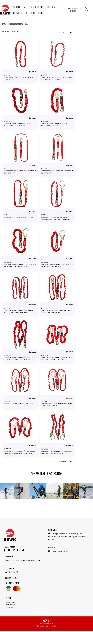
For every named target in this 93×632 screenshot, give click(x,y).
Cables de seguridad (15, 24)
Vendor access (10, 604)
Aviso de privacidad (46, 623)
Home (4, 24)
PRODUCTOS (19, 7)
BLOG (40, 13)
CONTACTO (17, 13)
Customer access (10, 602)
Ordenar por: (5, 31)
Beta (26, 24)
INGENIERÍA (52, 7)
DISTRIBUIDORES (36, 7)
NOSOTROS (30, 13)
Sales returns (9, 607)
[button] (81, 8)
